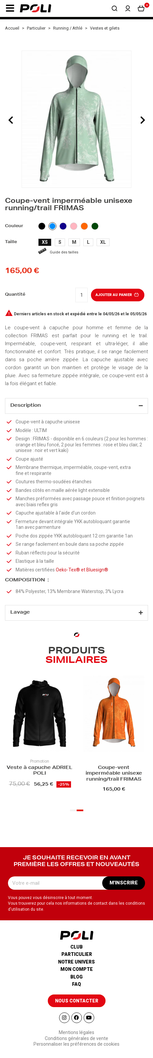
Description (25, 405)
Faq (76, 984)
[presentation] (10, 120)
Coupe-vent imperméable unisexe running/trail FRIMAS (114, 774)
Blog (76, 977)
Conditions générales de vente (76, 1038)
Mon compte (76, 969)
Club (76, 947)
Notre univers (76, 962)
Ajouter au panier (118, 295)
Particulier (76, 954)
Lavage (20, 612)
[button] (10, 8)
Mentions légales (76, 1032)
